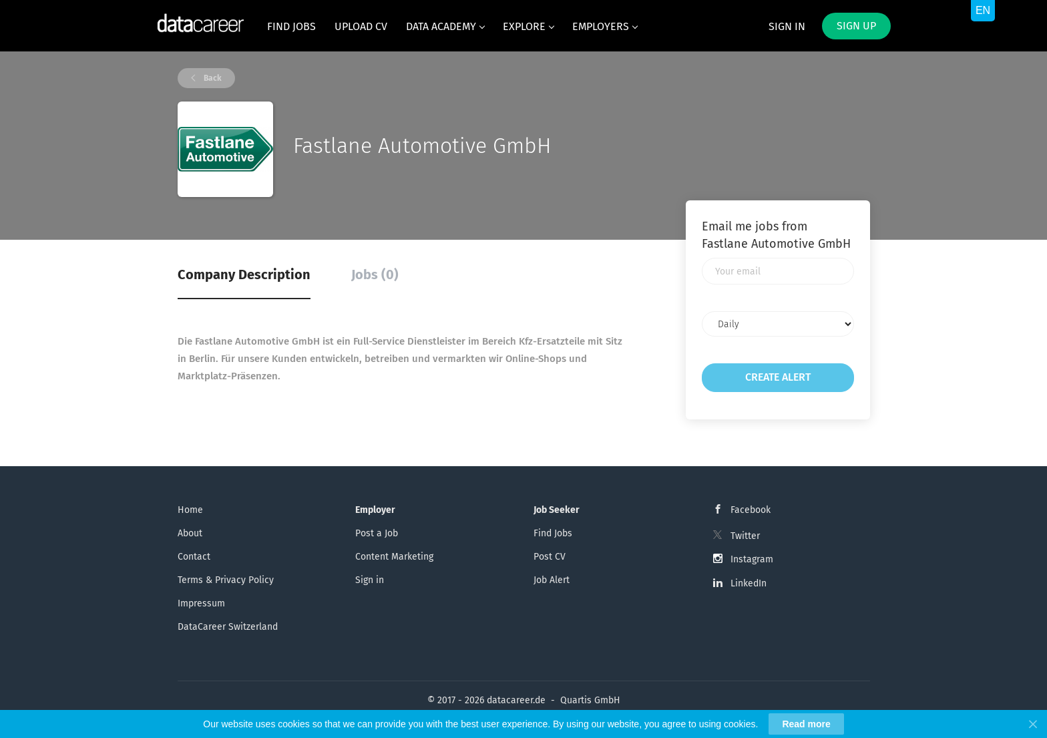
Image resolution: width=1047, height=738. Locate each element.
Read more (806, 724)
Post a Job (376, 533)
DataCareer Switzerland (228, 626)
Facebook (750, 510)
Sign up (856, 25)
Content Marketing (394, 556)
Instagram (751, 559)
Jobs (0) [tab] (375, 274)
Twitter (745, 536)
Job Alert (552, 580)
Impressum (201, 603)
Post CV (550, 556)
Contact (194, 556)
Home (190, 510)
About (190, 533)
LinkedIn (748, 583)
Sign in (787, 26)
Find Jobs (553, 533)
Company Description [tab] (244, 274)
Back (212, 78)
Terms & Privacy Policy (226, 580)
